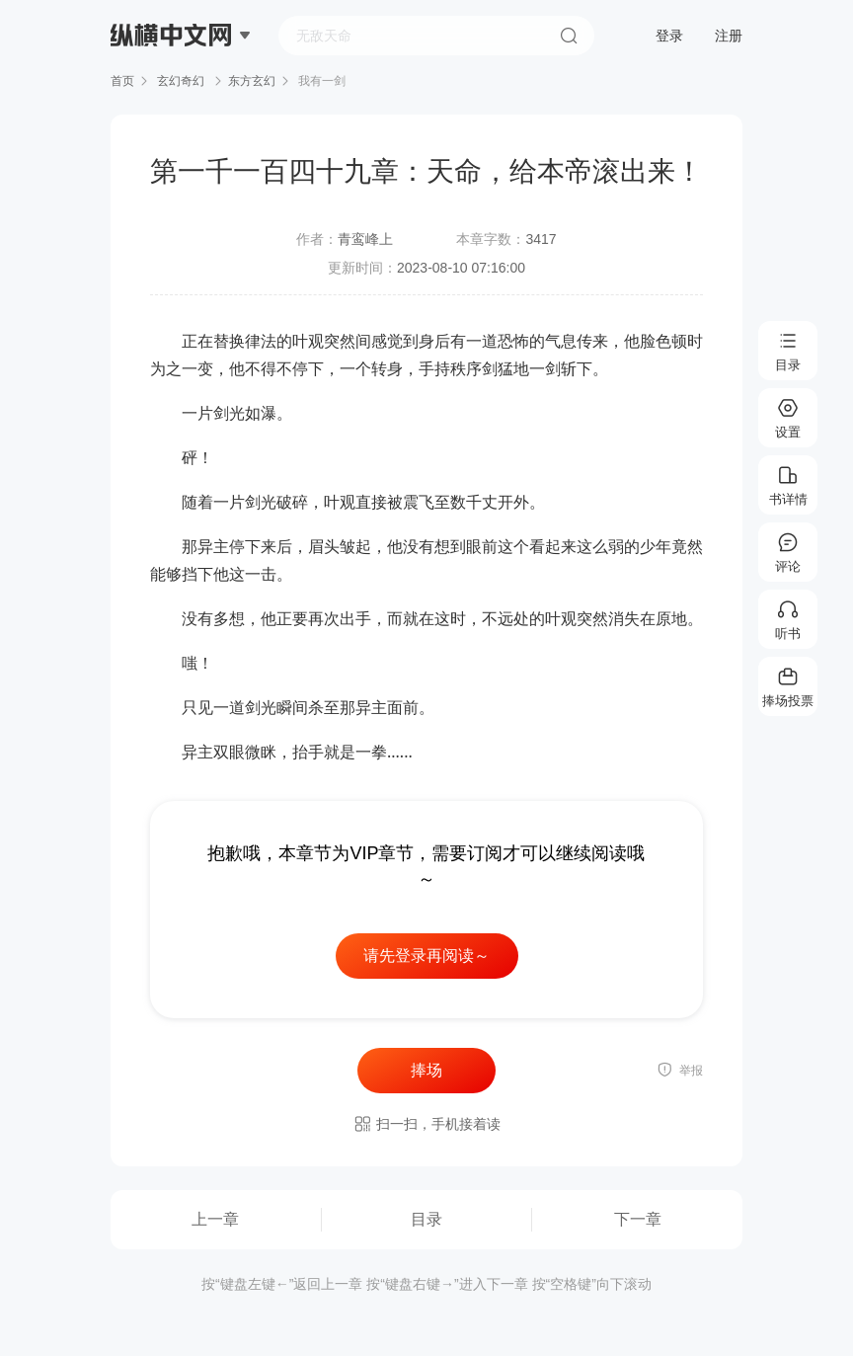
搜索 (569, 35)
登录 (669, 35)
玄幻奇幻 (181, 81)
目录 (426, 1219)
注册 (728, 35)
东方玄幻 (251, 81)
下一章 (637, 1219)
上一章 (215, 1219)
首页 (122, 81)
